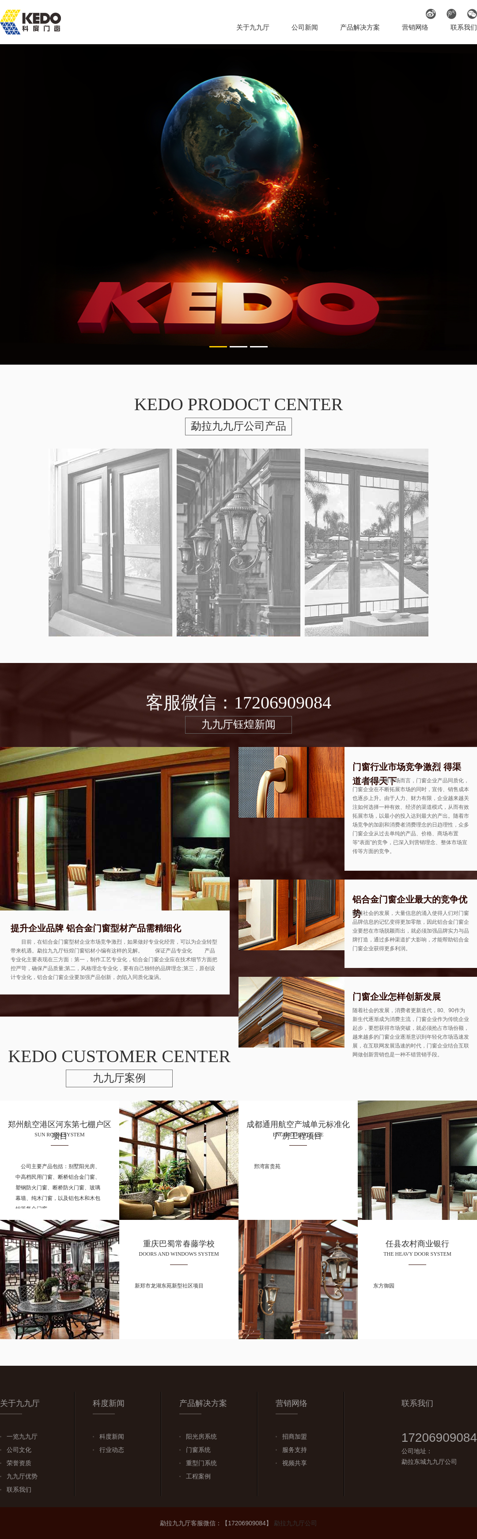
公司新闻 (305, 27)
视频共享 (294, 1463)
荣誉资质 (19, 1463)
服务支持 (294, 1449)
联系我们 (463, 27)
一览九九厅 (22, 1436)
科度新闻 (111, 1436)
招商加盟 (294, 1436)
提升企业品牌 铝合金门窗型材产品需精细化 (96, 928)
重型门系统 (201, 1463)
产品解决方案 (360, 27)
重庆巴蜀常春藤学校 (179, 1243)
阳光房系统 (201, 1436)
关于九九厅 (252, 27)
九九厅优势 (22, 1476)
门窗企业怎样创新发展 (396, 997)
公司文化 (19, 1449)
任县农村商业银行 (417, 1243)
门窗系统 (198, 1449)
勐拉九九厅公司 (295, 1523)
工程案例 (198, 1476)
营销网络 (415, 27)
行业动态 (111, 1449)
